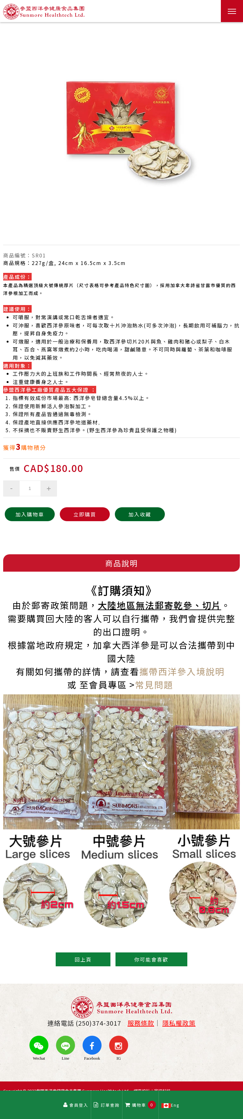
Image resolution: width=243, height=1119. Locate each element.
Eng (171, 1105)
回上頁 (82, 959)
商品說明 (121, 562)
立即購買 (81, 514)
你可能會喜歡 (151, 959)
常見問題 (154, 684)
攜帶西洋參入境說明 (182, 671)
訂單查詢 (107, 1105)
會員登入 (75, 1105)
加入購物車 (28, 514)
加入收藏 (133, 514)
